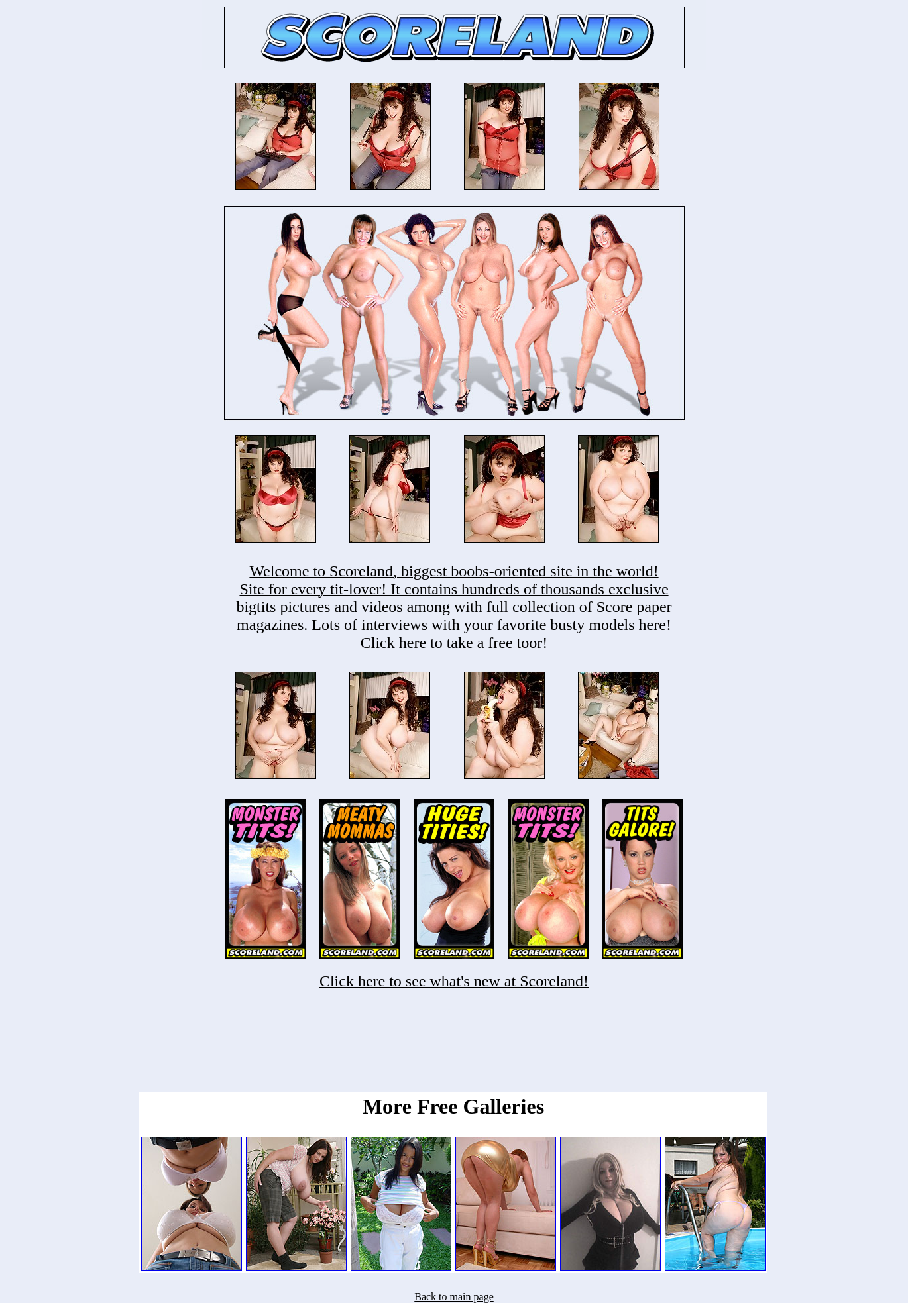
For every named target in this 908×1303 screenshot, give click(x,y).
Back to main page (454, 1296)
